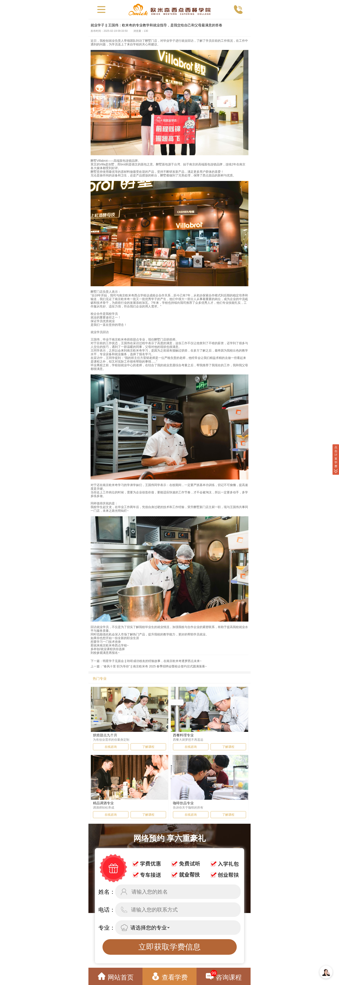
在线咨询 (111, 746)
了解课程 (148, 746)
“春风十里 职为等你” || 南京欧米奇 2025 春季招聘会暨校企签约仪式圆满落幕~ (155, 666)
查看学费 (169, 976)
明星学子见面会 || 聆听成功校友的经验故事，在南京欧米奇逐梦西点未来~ (152, 661)
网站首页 (115, 976)
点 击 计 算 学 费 (335, 460)
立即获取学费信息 (169, 946)
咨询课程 (223, 975)
